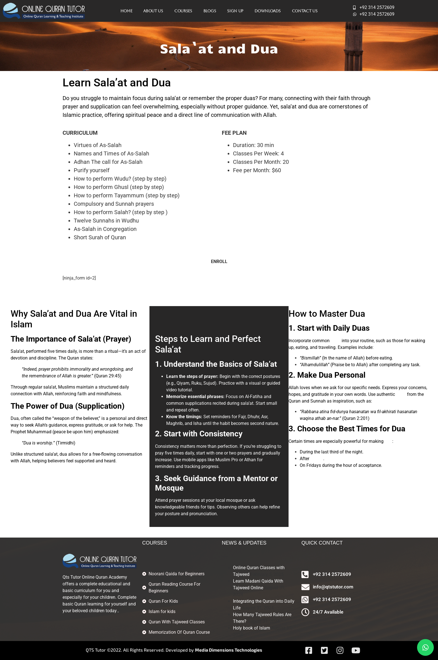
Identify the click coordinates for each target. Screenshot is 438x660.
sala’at (316, 458)
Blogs (209, 11)
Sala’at (168, 349)
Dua (66, 406)
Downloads (267, 11)
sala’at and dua (299, 106)
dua (388, 441)
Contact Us (305, 11)
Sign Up (235, 11)
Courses (183, 11)
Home (126, 11)
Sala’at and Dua (60, 313)
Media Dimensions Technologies (228, 649)
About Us (153, 11)
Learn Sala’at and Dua (117, 82)
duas (336, 340)
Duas (361, 328)
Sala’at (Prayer (103, 339)
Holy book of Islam (251, 628)
